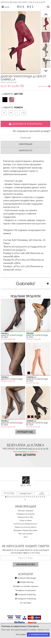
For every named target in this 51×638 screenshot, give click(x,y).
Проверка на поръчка (25, 514)
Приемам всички (38, 635)
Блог (25, 537)
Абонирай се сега (25, 564)
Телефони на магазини (25, 590)
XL (24, 113)
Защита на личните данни (25, 527)
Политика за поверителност (25, 524)
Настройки (21, 634)
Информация (25, 144)
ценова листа (44, 86)
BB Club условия (25, 534)
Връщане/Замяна (21, 530)
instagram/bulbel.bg (26, 599)
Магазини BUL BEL (25, 517)
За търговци (25, 603)
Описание (25, 138)
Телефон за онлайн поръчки (25, 586)
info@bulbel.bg (26, 582)
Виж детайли (25, 454)
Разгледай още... (25, 432)
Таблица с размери (25, 511)
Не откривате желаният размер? (31, 131)
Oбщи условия (25, 520)
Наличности (25, 150)
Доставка (33, 530)
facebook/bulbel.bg (27, 594)
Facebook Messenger (26, 578)
